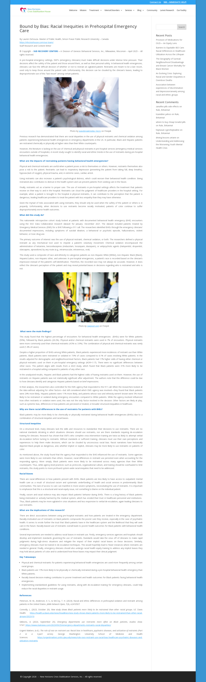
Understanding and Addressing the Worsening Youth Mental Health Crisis (170, 144)
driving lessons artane (166, 137)
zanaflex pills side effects (167, 106)
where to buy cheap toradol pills (171, 122)
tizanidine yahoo (163, 114)
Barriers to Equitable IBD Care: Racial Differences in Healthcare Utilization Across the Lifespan (170, 51)
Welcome (73, 10)
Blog (139, 10)
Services (128, 10)
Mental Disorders (112, 10)
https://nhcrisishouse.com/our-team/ (37, 42)
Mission (83, 10)
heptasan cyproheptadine (167, 130)
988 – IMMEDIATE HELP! (175, 2)
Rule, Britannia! (163, 110)
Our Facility (181, 10)
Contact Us (155, 2)
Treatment (94, 10)
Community (152, 10)
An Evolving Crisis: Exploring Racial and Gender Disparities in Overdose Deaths (170, 77)
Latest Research (167, 10)
